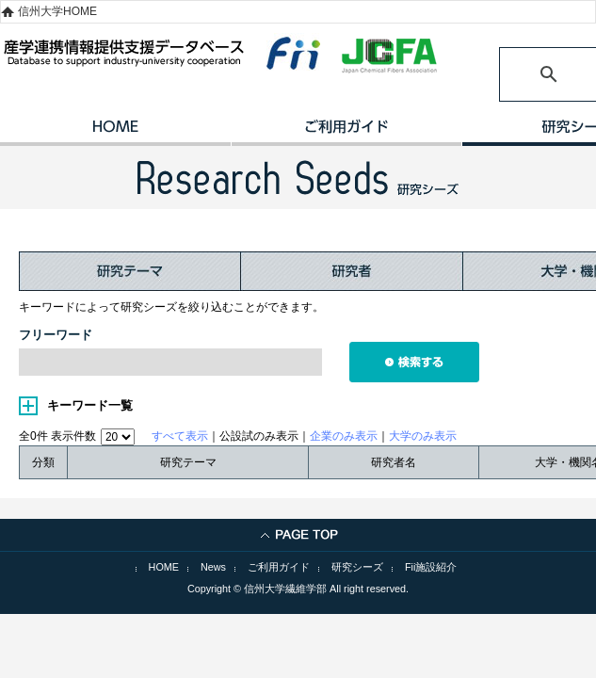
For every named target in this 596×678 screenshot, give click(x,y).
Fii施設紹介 (431, 567)
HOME (115, 133)
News (213, 567)
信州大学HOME (57, 11)
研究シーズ (357, 567)
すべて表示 (180, 436)
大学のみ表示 (423, 436)
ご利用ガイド (346, 133)
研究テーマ (130, 271)
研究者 (352, 271)
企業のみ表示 (344, 436)
